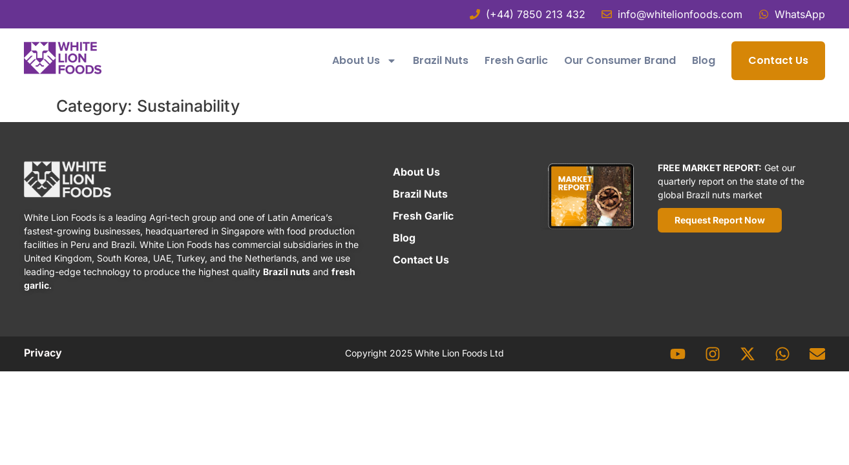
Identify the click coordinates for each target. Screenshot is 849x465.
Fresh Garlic (516, 60)
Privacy (43, 352)
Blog (703, 60)
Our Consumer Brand (620, 60)
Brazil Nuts (440, 60)
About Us (364, 60)
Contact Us (778, 60)
